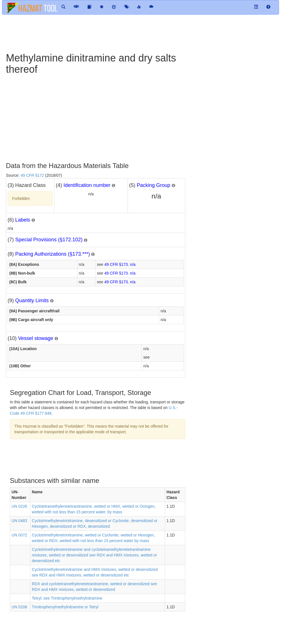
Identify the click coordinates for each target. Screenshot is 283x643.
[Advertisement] (104, 33)
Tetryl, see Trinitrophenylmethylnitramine (67, 598)
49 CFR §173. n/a (120, 264)
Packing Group (153, 185)
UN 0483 (19, 520)
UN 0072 (19, 535)
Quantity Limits (32, 300)
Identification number (86, 185)
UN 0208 (19, 607)
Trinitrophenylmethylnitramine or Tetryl (65, 607)
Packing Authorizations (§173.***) (52, 254)
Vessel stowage (35, 338)
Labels (22, 220)
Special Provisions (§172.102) (49, 239)
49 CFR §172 (32, 175)
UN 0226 (19, 506)
